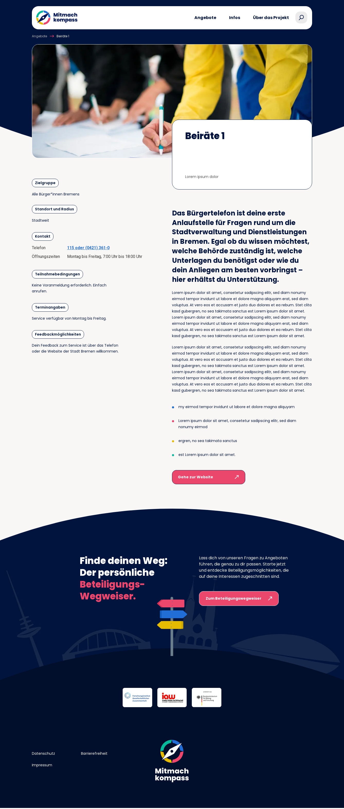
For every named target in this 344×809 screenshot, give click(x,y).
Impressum (42, 765)
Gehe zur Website (195, 477)
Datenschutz (43, 753)
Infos (234, 18)
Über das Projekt (271, 18)
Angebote (205, 18)
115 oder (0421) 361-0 (88, 247)
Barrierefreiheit (94, 753)
